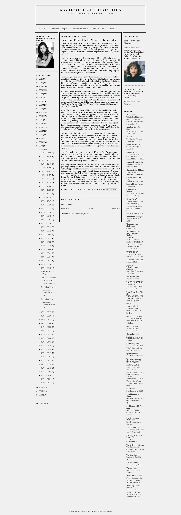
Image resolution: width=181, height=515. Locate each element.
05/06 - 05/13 (46, 320)
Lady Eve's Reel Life (134, 260)
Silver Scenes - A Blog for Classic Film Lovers (134, 374)
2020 (41, 101)
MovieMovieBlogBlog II (135, 293)
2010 (41, 138)
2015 (41, 120)
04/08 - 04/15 (46, 334)
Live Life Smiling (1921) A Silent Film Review (133, 310)
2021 (41, 97)
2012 (41, 131)
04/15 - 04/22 (46, 331)
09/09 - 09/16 (46, 212)
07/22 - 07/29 (46, 238)
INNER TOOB (132, 252)
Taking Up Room (133, 428)
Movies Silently (132, 306)
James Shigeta (131, 228)
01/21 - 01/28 (46, 375)
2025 (41, 83)
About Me (41, 29)
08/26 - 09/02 (46, 220)
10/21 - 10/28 (46, 190)
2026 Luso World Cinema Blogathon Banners (133, 412)
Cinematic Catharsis (134, 162)
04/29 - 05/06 (46, 323)
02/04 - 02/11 (46, 368)
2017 (41, 112)
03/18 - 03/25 (46, 346)
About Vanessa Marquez (58, 29)
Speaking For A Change (132, 395)
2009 (41, 142)
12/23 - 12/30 (46, 156)
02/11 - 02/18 (46, 364)
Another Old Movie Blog (134, 128)
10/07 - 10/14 (46, 197)
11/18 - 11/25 (46, 175)
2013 (41, 127)
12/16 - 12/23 (46, 160)
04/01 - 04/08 (46, 338)
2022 (41, 94)
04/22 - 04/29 (46, 327)
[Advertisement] (90, 20)
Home (112, 29)
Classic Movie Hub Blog (133, 178)
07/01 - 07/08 (46, 249)
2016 (41, 116)
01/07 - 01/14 (46, 383)
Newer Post (65, 208)
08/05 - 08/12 (46, 231)
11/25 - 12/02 (46, 171)
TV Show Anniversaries (80, 29)
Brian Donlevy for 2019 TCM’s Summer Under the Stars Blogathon (134, 348)
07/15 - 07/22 (46, 242)
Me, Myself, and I (133, 277)
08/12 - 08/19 (46, 227)
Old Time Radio (99, 29)
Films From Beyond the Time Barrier (134, 208)
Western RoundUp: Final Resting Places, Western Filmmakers (135, 184)
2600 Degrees (108, 511)
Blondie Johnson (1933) (134, 391)
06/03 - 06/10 (46, 264)
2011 (41, 135)
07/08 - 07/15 (46, 246)
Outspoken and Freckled (132, 335)
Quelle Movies (132, 354)
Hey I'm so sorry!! (132, 279)
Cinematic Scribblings (135, 170)
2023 (41, 90)
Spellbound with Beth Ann (135, 407)
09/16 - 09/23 (46, 209)
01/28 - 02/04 (46, 372)
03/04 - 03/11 (46, 353)
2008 (41, 146)
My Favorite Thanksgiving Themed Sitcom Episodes (134, 286)
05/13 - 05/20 (46, 316)
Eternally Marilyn (132, 262)
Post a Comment (67, 204)
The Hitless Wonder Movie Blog (134, 436)
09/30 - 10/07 (46, 201)
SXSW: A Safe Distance (134, 356)
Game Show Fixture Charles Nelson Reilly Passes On (48, 280)
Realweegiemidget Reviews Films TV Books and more (133, 361)
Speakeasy (130, 389)
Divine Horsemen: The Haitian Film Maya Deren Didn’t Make (134, 480)
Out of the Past (132, 326)
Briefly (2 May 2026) (133, 465)
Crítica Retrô (131, 199)
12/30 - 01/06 (46, 153)
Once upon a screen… (135, 316)
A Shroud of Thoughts (90, 10)
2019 (41, 105)
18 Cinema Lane (132, 115)
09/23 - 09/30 (46, 205)
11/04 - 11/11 (46, 183)
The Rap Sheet (132, 455)
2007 (41, 150)
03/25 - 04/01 (46, 342)
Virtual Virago (132, 468)
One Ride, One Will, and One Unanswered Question (135, 400)
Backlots (129, 137)
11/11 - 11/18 (46, 179)
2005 (41, 391)
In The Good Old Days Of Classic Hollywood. (133, 233)
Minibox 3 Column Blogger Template (80, 511)
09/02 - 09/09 (46, 216)
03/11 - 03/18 (46, 349)
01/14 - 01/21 (46, 379)
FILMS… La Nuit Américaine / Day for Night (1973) (133, 367)
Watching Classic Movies (133, 487)
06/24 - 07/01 (46, 253)
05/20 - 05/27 (46, 312)
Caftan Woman (132, 152)
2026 (41, 79)
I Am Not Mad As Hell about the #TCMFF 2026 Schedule (135, 320)
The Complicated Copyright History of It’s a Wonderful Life (135, 449)
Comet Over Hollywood (131, 190)
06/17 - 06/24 (46, 257)
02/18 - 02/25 (46, 360)
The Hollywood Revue (135, 445)
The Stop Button (133, 463)
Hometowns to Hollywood (132, 225)
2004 (41, 395)
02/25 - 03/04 (46, 357)
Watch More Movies (134, 476)
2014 (41, 124)
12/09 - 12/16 (46, 164)
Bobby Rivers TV (133, 144)
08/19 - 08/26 (46, 223)
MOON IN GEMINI (134, 282)
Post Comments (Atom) (80, 214)
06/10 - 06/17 (46, 261)
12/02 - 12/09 (46, 168)
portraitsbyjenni (132, 344)
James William (98, 511)
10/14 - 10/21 (46, 194)
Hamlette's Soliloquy (134, 216)
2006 (41, 387)
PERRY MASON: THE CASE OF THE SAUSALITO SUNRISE (135, 156)
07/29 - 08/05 (46, 235)
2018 (41, 109)
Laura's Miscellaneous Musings (132, 267)
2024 (41, 86)
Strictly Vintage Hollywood (132, 419)
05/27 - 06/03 (46, 268)
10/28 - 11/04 (46, 186)
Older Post (116, 208)
